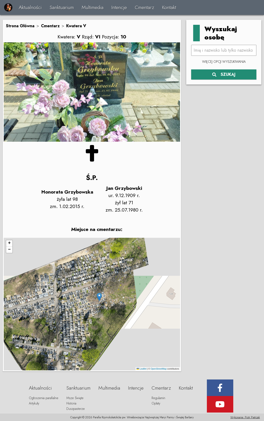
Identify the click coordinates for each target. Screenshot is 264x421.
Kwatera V (76, 26)
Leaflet (141, 368)
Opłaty (156, 403)
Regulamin (158, 398)
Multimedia (93, 7)
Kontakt (169, 7)
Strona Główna (20, 26)
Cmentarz (144, 7)
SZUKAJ (224, 74)
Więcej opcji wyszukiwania (224, 61)
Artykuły (34, 403)
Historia (71, 403)
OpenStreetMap (159, 368)
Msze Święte (75, 398)
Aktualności (30, 7)
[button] (99, 297)
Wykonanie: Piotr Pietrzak (245, 417)
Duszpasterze (75, 408)
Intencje (119, 7)
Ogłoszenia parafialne (43, 398)
